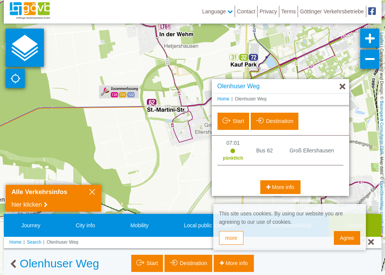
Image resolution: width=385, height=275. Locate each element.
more (231, 238)
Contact (246, 11)
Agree (347, 238)
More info (282, 187)
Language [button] (217, 11)
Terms (288, 11)
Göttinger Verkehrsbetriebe (332, 11)
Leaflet (382, 38)
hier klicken (26, 204)
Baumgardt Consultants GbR (382, 128)
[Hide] (342, 87)
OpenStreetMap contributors (382, 207)
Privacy (268, 11)
